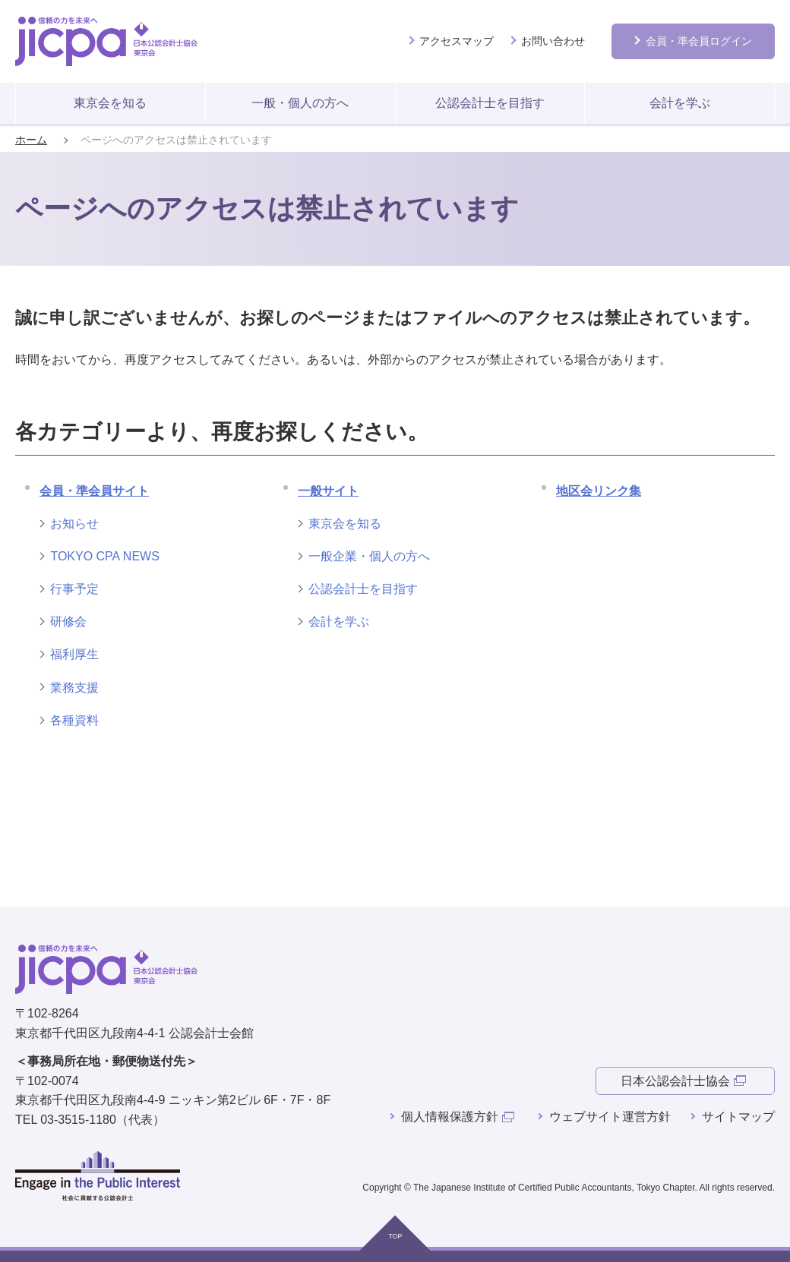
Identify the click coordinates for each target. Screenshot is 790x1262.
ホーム (31, 140)
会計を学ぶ (679, 102)
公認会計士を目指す (490, 102)
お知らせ (74, 523)
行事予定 (74, 588)
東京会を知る (110, 102)
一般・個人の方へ (300, 102)
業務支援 (74, 687)
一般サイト (328, 490)
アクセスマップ (456, 41)
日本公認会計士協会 (675, 1080)
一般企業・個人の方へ (369, 556)
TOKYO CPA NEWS (104, 556)
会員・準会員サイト (94, 490)
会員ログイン (699, 41)
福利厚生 (74, 654)
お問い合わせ (553, 41)
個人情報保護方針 (449, 1116)
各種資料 (74, 720)
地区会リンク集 (598, 490)
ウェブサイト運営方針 (610, 1116)
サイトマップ (738, 1116)
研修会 (68, 621)
